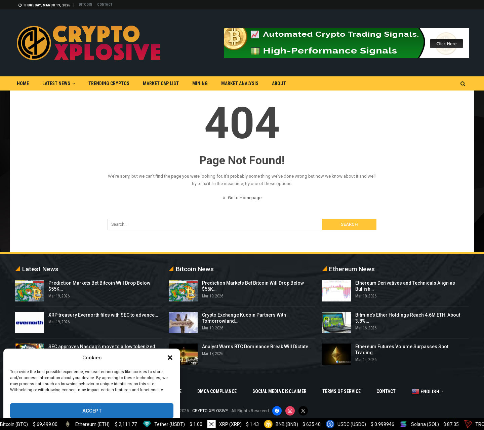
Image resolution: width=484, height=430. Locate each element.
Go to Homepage (242, 197)
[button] (170, 357)
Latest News (56, 83)
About (279, 83)
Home (23, 83)
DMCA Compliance (217, 391)
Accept (92, 411)
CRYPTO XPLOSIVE (210, 410)
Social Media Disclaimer (279, 391)
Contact (105, 4)
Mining (200, 83)
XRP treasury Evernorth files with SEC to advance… (103, 315)
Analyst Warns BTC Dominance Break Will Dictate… (257, 346)
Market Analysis (239, 83)
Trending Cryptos (108, 83)
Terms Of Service (341, 391)
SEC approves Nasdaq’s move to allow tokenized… (103, 346)
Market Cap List (161, 83)
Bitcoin (85, 4)
